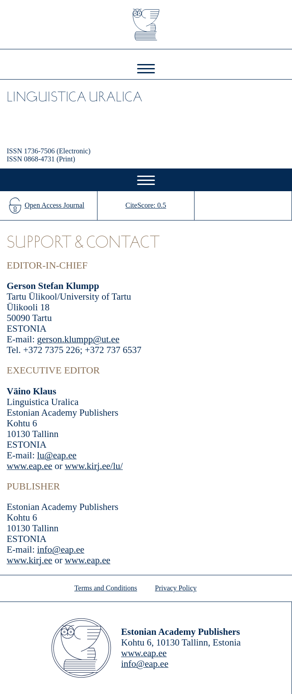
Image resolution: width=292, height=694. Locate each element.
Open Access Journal (54, 205)
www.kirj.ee (29, 560)
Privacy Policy (176, 588)
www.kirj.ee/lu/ (93, 466)
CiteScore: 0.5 (146, 205)
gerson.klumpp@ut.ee (78, 339)
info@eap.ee (60, 549)
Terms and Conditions (105, 588)
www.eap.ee (29, 466)
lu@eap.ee (57, 455)
